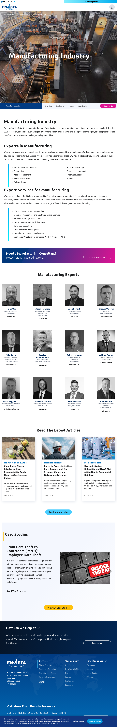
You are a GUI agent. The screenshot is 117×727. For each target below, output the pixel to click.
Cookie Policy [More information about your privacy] (55, 723)
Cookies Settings (78, 721)
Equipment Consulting (47, 669)
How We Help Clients (73, 669)
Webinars (91, 665)
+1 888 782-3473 (14, 684)
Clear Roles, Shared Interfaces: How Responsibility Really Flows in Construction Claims (15, 472)
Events (67, 673)
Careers (68, 677)
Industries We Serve (8, 14)
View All (42, 681)
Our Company (72, 660)
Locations (69, 685)
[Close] (113, 721)
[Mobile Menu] (112, 7)
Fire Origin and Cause (47, 673)
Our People (69, 665)
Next (110, 571)
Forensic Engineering (53, 463)
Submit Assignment (91, 2)
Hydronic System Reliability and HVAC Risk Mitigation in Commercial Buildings (97, 470)
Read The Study (15, 591)
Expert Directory (97, 257)
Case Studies (92, 673)
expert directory (33, 257)
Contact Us (108, 106)
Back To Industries (13, 106)
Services (43, 660)
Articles (90, 669)
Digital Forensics (45, 665)
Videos (90, 677)
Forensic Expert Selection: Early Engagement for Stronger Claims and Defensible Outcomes (58, 470)
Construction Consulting (15, 463)
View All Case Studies (58, 607)
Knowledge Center (97, 660)
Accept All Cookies (95, 721)
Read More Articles (58, 512)
